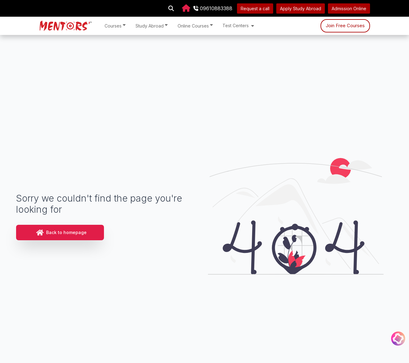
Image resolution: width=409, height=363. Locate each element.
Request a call (255, 8)
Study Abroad (152, 25)
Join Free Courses (345, 25)
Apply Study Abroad (300, 8)
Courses (115, 25)
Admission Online (349, 8)
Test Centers (238, 25)
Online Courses (195, 25)
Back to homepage (61, 232)
